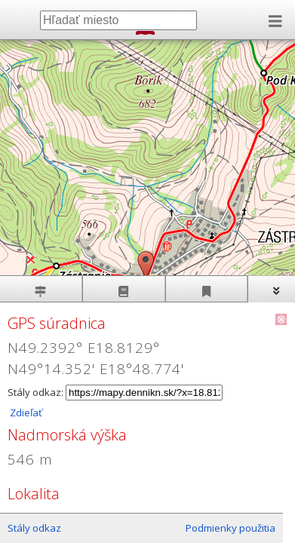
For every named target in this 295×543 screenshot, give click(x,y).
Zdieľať (25, 412)
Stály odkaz (34, 528)
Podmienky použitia (230, 528)
